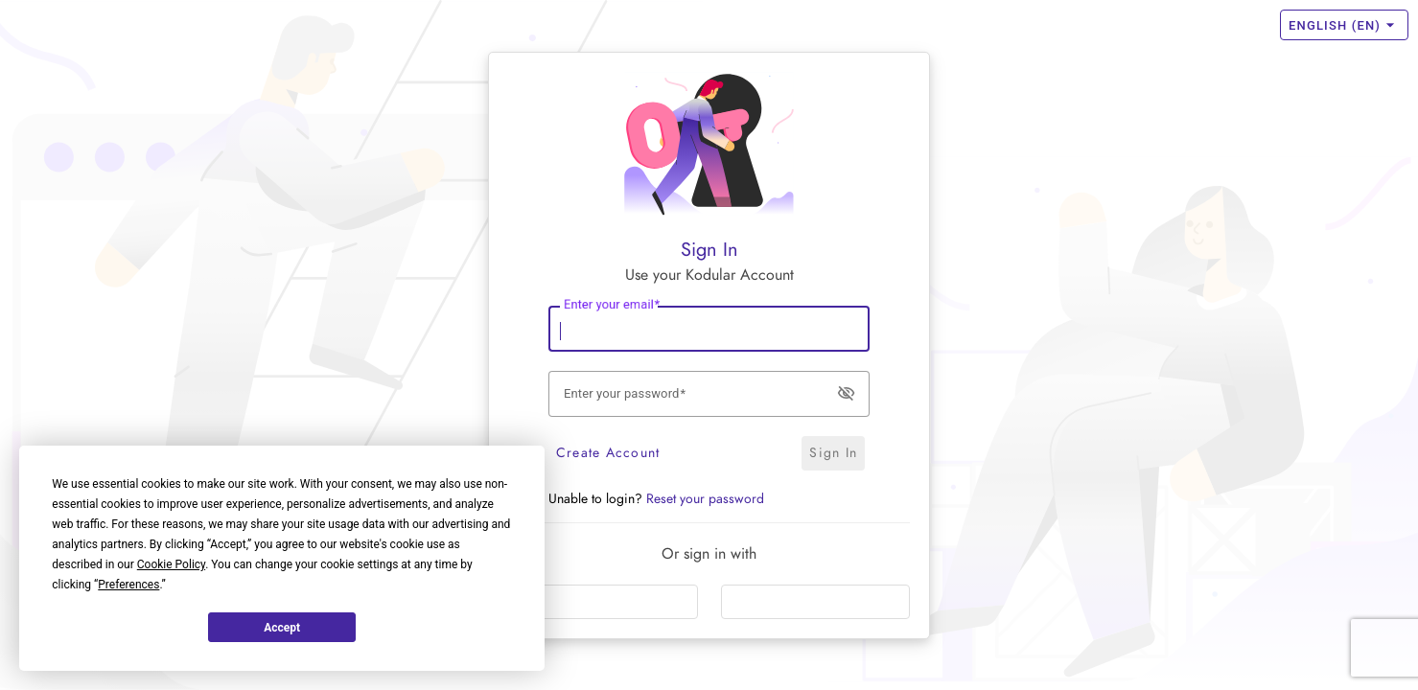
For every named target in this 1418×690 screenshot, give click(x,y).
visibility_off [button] (846, 392)
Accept (282, 627)
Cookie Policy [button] (171, 564)
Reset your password (705, 499)
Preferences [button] (128, 584)
